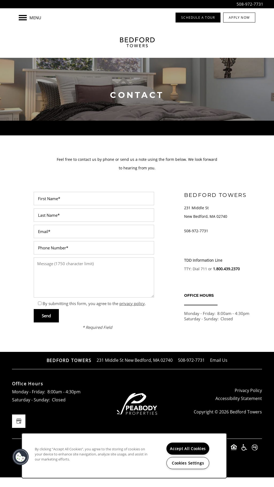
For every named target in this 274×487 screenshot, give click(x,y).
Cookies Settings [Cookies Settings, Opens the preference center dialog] (188, 463)
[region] (124, 455)
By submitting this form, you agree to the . (94, 312)
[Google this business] (18, 430)
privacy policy (132, 312)
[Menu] (30, 17)
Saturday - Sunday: (201, 328)
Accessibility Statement (238, 408)
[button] (198, 17)
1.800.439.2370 (226, 278)
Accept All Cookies (188, 448)
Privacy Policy (248, 400)
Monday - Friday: (199, 322)
